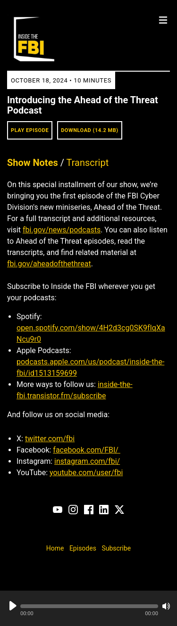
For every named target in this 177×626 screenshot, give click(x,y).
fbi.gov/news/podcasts (62, 229)
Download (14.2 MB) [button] (89, 130)
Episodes (82, 548)
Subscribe (116, 548)
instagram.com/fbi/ (87, 461)
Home (55, 548)
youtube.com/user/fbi (86, 472)
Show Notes (32, 162)
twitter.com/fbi (50, 438)
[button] (89, 606)
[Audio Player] (88, 608)
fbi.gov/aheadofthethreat (49, 263)
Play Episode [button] (30, 130)
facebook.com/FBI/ (86, 449)
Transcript (88, 162)
